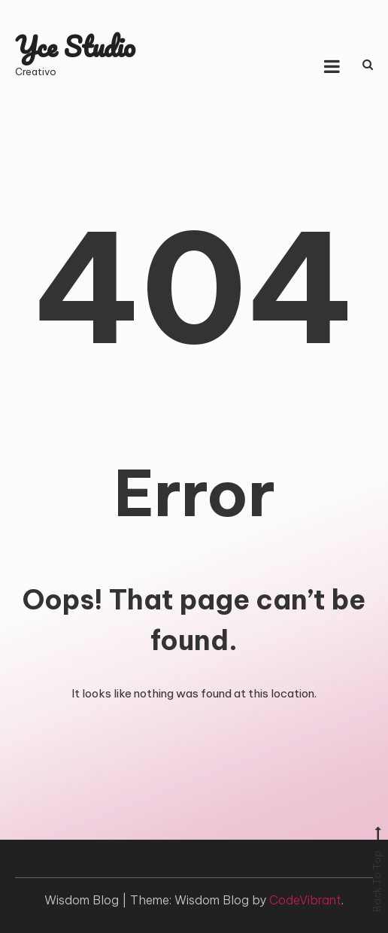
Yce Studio (75, 46)
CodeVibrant (305, 899)
